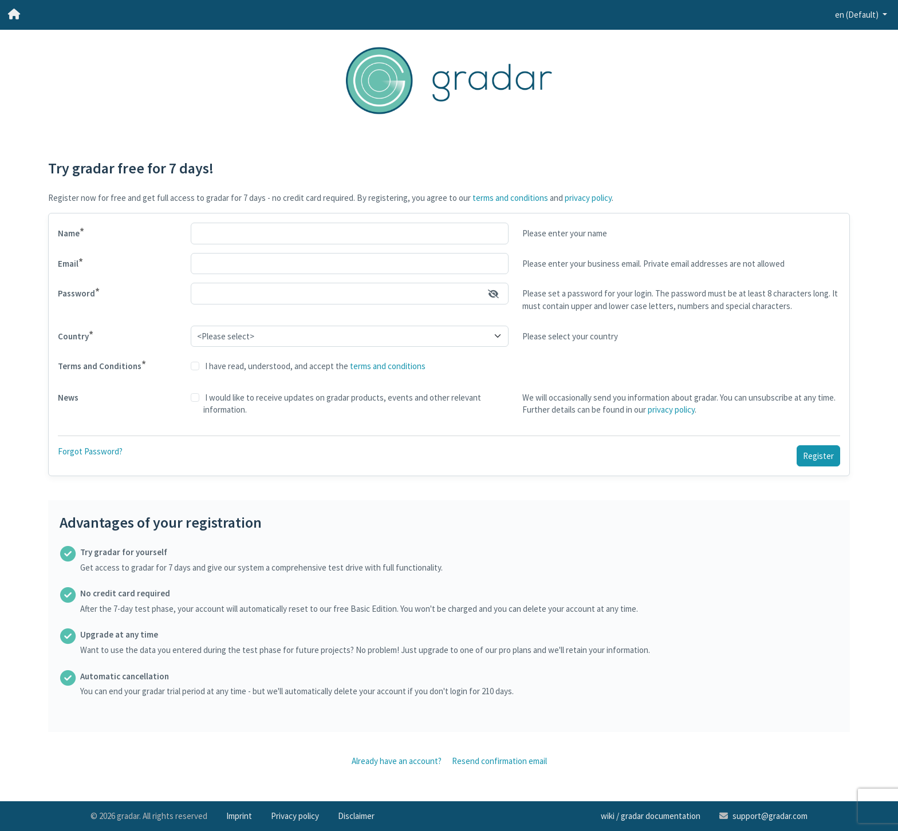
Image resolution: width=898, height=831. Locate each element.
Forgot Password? (90, 451)
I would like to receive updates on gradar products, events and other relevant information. (342, 404)
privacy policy (588, 197)
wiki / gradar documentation (650, 815)
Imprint (239, 815)
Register (818, 455)
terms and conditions (510, 197)
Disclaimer (356, 815)
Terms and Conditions (102, 364)
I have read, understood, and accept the (314, 366)
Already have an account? (397, 760)
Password (79, 292)
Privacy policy (295, 815)
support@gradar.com (770, 815)
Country (75, 335)
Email (70, 262)
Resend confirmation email (499, 760)
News (68, 397)
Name (71, 232)
